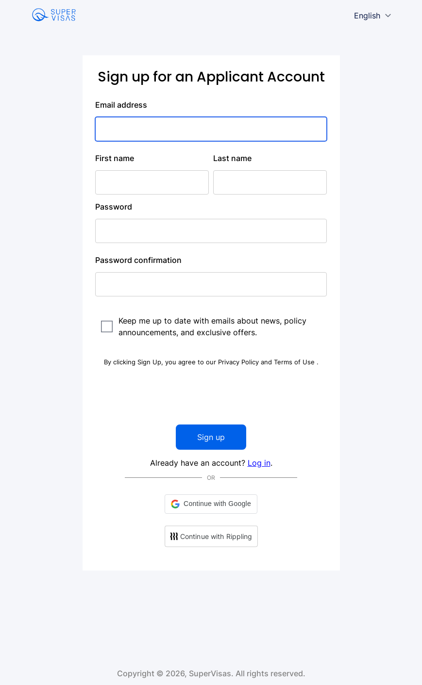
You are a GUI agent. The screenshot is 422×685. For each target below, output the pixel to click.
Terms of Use (295, 362)
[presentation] (211, 396)
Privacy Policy (239, 362)
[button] (211, 504)
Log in (259, 463)
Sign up (211, 437)
